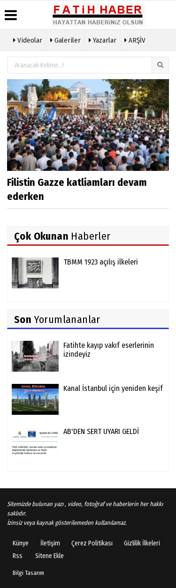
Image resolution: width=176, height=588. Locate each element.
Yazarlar (102, 39)
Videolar (27, 39)
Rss (18, 556)
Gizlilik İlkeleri (142, 543)
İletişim (50, 543)
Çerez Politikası (92, 543)
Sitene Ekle (49, 556)
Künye (21, 543)
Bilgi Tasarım (28, 572)
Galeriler (65, 39)
